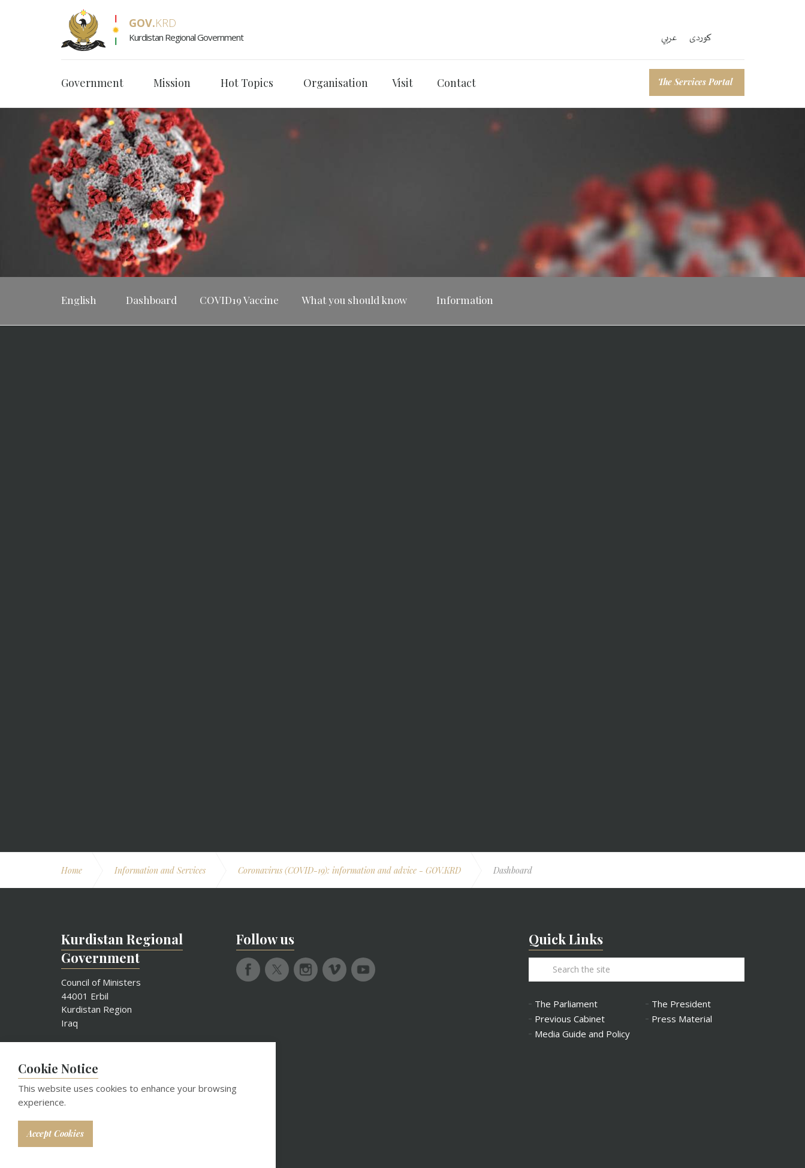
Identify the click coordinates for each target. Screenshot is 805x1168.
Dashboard (151, 299)
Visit (402, 83)
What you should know (354, 299)
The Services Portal (695, 82)
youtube (363, 970)
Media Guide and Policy (581, 1033)
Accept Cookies (55, 1133)
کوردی (700, 37)
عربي (669, 37)
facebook (248, 970)
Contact (456, 83)
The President (681, 1004)
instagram (306, 970)
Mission (172, 83)
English (79, 299)
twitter (277, 970)
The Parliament (566, 1004)
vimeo (334, 970)
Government (92, 83)
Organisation (335, 83)
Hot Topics (247, 83)
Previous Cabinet (570, 1019)
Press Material (682, 1019)
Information (464, 299)
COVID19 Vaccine (239, 299)
